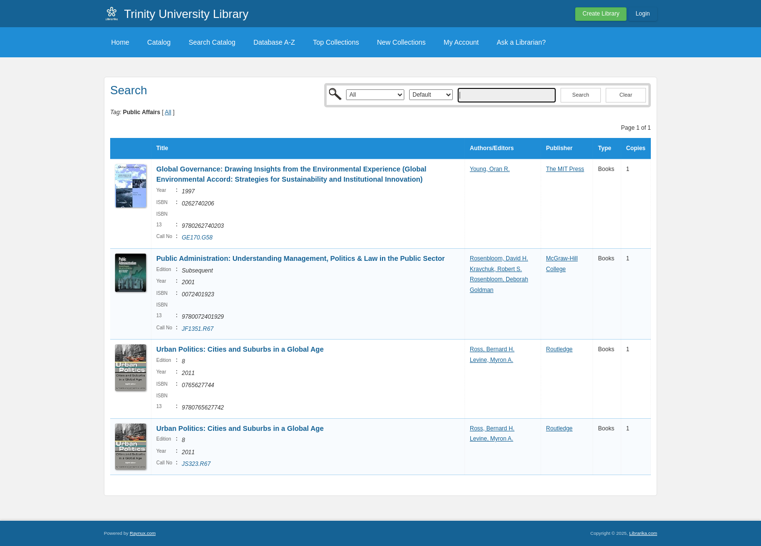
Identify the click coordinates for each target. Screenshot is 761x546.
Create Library (600, 13)
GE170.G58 (197, 237)
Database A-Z (274, 42)
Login (643, 13)
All (168, 112)
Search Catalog (212, 42)
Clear (625, 95)
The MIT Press (565, 169)
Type (604, 148)
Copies (635, 148)
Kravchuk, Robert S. (496, 269)
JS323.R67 (196, 464)
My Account (461, 42)
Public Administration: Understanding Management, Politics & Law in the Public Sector (300, 258)
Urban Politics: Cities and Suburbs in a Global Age (240, 349)
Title (162, 148)
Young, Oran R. (490, 169)
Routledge (559, 349)
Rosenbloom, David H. (499, 258)
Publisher (559, 148)
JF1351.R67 (197, 328)
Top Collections (336, 42)
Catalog (158, 42)
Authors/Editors (492, 148)
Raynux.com (142, 533)
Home (120, 42)
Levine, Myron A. (491, 360)
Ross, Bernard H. (492, 349)
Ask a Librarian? (521, 42)
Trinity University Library (186, 13)
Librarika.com (643, 533)
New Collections (401, 42)
